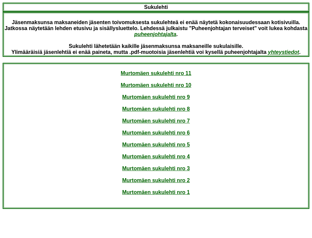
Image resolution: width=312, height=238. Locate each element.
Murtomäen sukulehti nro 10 (156, 85)
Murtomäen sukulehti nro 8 (156, 109)
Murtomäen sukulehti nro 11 (156, 73)
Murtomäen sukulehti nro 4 (156, 156)
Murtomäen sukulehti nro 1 (156, 192)
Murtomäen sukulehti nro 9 (156, 97)
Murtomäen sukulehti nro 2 (156, 180)
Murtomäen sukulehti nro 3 (156, 168)
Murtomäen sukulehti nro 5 (156, 144)
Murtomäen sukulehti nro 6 (156, 133)
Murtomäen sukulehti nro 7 (156, 121)
